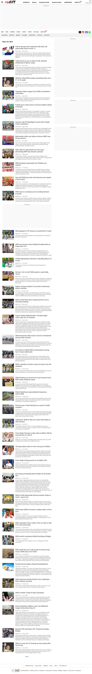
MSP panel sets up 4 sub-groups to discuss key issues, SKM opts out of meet (32, 551)
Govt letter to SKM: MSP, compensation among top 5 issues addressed (32, 351)
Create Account (88, 2)
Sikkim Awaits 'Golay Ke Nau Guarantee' (29, 593)
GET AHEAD (36, 31)
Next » (27, 656)
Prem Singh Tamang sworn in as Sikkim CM (31, 460)
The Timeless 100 (63, 665)
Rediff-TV (78, 2)
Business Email (56, 2)
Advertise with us (34, 670)
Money (34, 2)
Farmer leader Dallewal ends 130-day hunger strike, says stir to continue (31, 316)
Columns (24, 35)
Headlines (4, 35)
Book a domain (38, 665)
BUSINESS (12, 31)
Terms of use (71, 670)
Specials (39, 35)
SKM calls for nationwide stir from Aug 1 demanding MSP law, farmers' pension (30, 151)
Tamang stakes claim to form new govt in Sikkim (32, 446)
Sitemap (55, 670)
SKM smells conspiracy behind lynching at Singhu (33, 536)
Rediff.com (26, 670)
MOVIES (18, 31)
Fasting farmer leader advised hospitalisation (31, 564)
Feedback (60, 670)
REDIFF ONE (43, 31)
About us (65, 670)
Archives (46, 35)
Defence (11, 35)
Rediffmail (26, 2)
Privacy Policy (48, 670)
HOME (2, 31)
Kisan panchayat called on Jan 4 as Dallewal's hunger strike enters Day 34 (31, 607)
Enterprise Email (44, 2)
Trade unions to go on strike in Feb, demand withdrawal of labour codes (31, 62)
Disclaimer (42, 670)
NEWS (7, 31)
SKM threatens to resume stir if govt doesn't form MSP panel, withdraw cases (33, 379)
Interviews (32, 35)
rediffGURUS (68, 2)
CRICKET (24, 31)
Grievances (78, 670)
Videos (55, 665)
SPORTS (30, 31)
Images (18, 35)
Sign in (90, 0)
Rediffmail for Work (29, 665)
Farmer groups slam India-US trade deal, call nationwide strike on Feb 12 (31, 47)
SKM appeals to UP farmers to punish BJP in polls (33, 231)
